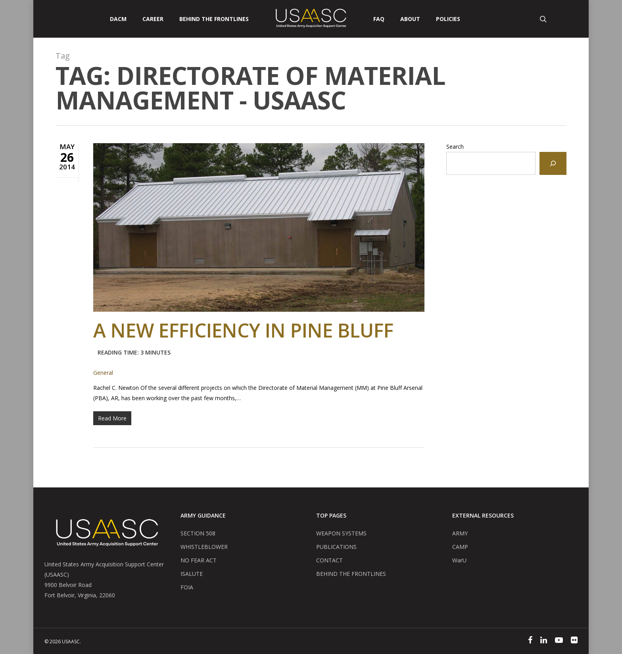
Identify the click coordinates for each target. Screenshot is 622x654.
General (103, 372)
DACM (118, 19)
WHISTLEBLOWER (204, 546)
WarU (459, 560)
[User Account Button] (574, 19)
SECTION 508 (197, 533)
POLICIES (448, 19)
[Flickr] (574, 641)
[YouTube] (559, 641)
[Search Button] (544, 19)
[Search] (552, 163)
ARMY (460, 533)
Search (455, 146)
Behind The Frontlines (214, 19)
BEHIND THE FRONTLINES (351, 573)
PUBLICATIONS (336, 546)
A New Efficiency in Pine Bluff (243, 341)
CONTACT (329, 560)
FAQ (378, 19)
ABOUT (410, 19)
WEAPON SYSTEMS (341, 533)
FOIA (186, 587)
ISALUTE (191, 573)
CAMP (460, 546)
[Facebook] (530, 641)
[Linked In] (543, 641)
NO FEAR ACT (198, 560)
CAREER (152, 19)
